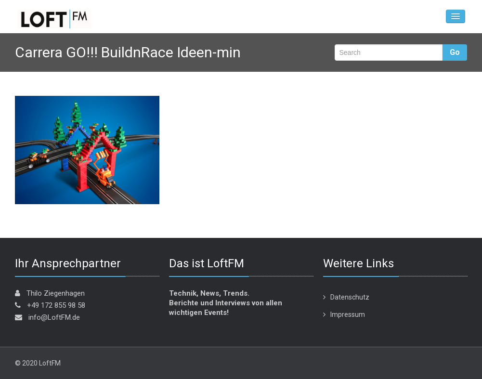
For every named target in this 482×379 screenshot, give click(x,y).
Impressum (347, 314)
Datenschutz (349, 297)
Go (455, 52)
